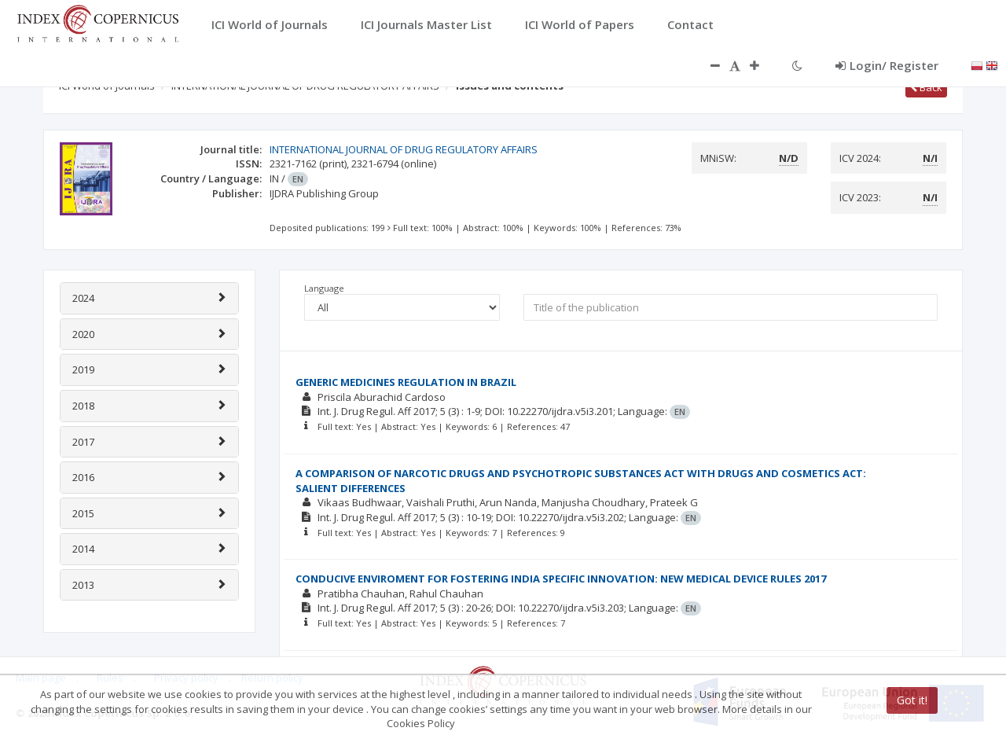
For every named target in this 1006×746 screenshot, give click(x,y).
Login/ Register (886, 65)
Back (926, 87)
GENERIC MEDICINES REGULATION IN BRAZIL (406, 382)
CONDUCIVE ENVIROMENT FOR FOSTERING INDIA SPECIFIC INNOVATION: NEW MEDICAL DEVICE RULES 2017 (561, 578)
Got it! (912, 700)
